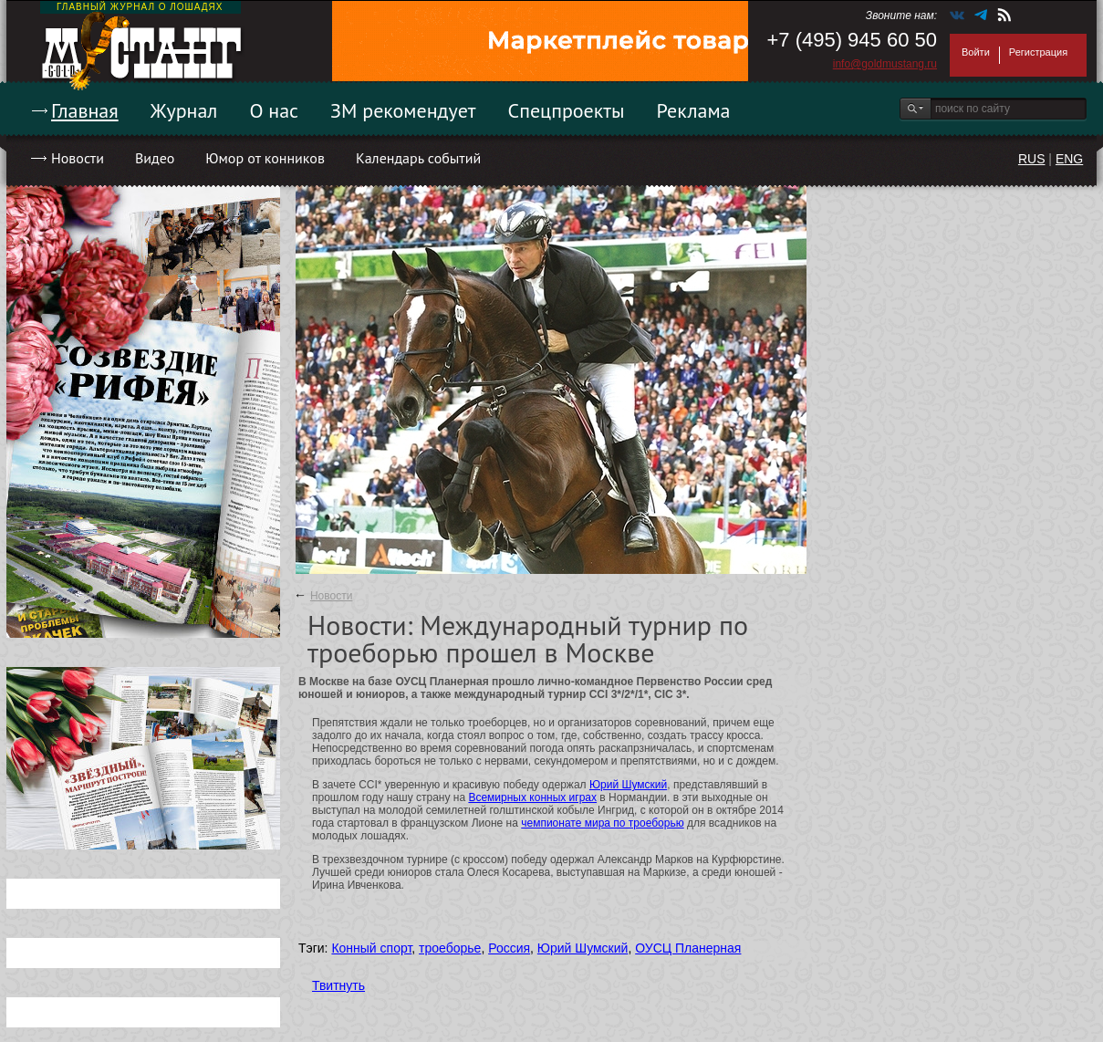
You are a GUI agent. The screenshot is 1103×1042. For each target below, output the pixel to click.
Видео (154, 158)
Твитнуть (338, 985)
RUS (1032, 158)
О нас (273, 110)
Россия (509, 948)
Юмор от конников (265, 158)
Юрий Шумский (628, 784)
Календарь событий (418, 158)
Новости (77, 158)
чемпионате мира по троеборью (602, 823)
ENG (1069, 158)
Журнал (184, 110)
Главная (85, 110)
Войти (976, 52)
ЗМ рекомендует (403, 110)
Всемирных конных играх (532, 797)
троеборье (450, 948)
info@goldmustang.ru (885, 63)
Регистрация (1038, 52)
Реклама (694, 110)
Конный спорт (371, 948)
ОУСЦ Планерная (688, 948)
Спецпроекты (566, 110)
